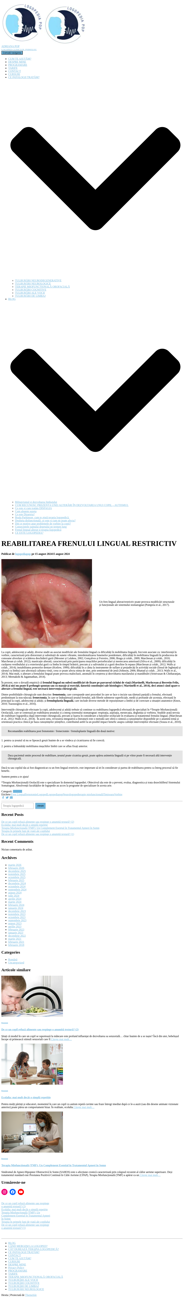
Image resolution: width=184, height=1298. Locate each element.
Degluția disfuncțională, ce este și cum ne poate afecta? (45, 520)
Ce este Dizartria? (25, 514)
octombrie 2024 (16, 886)
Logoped (42, 794)
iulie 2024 (13, 895)
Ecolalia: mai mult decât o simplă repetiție (24, 824)
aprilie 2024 (14, 898)
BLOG (12, 1243)
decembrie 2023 (17, 911)
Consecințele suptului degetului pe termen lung (41, 526)
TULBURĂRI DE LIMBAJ (30, 295)
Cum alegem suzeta (25, 511)
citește (40, 805)
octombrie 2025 (16, 877)
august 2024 (15, 892)
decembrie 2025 (17, 871)
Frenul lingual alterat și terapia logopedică (38, 529)
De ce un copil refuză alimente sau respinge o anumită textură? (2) (37, 821)
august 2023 (15, 923)
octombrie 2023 (16, 917)
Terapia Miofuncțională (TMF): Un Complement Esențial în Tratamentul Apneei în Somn (50, 827)
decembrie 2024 (17, 883)
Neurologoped (70, 794)
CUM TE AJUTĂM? (19, 58)
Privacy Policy (16, 1267)
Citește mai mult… (61, 1039)
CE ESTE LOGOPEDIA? (29, 532)
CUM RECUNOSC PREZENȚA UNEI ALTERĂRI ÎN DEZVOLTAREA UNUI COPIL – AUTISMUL (72, 505)
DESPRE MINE (17, 61)
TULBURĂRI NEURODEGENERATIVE (38, 280)
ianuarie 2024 (15, 908)
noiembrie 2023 (16, 914)
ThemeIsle (31, 1295)
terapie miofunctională (90, 794)
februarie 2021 (16, 941)
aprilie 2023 (14, 926)
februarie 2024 (16, 904)
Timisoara (108, 794)
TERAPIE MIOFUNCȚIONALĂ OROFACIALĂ (42, 286)
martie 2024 (14, 901)
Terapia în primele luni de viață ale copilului (25, 831)
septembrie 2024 (17, 889)
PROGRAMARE (17, 64)
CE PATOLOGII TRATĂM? (24, 1252)
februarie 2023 (16, 929)
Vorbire (118, 794)
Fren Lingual (18, 794)
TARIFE (13, 68)
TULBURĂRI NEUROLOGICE (33, 283)
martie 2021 (14, 938)
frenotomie (31, 794)
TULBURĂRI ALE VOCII (30, 292)
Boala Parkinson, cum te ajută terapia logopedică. (42, 517)
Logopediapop (55, 794)
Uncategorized (16, 962)
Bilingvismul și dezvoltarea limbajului (36, 502)
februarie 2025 (16, 880)
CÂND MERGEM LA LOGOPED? (28, 1246)
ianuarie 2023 (15, 932)
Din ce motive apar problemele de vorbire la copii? (43, 523)
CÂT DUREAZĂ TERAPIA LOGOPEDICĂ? (33, 1249)
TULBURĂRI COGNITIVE (30, 289)
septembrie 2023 (17, 920)
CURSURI (14, 74)
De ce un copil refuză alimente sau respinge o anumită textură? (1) (37, 834)
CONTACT (14, 71)
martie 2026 (14, 864)
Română (17, 791)
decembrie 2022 (17, 935)
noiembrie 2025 (16, 874)
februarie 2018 (16, 945)
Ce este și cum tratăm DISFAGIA (33, 508)
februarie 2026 (16, 868)
